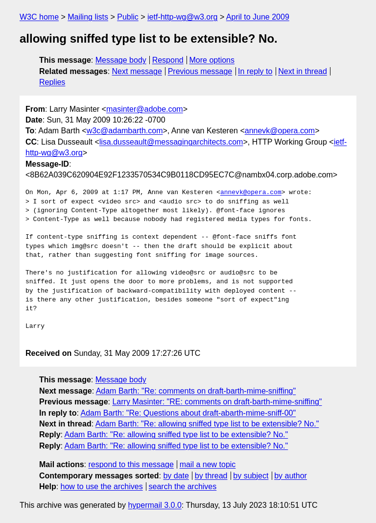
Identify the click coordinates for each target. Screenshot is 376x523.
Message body (120, 60)
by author (290, 476)
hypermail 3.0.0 (154, 505)
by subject (250, 476)
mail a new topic (208, 464)
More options (212, 60)
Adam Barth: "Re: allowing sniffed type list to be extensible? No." (207, 424)
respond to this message (130, 464)
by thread (211, 476)
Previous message (200, 71)
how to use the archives (102, 486)
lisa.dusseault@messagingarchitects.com (171, 142)
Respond (168, 60)
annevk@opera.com (280, 130)
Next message (137, 71)
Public (128, 17)
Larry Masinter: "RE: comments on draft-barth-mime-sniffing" (217, 402)
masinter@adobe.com (144, 109)
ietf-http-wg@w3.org (182, 17)
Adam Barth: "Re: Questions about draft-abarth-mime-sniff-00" (188, 413)
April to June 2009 (257, 17)
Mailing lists (88, 17)
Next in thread (302, 71)
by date (175, 476)
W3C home (39, 17)
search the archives (183, 486)
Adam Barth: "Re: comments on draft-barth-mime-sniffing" (196, 391)
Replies (52, 82)
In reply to (255, 71)
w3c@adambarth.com (125, 130)
